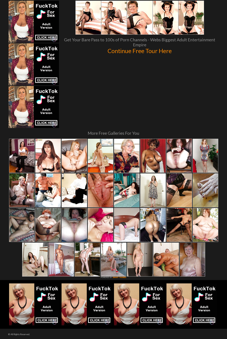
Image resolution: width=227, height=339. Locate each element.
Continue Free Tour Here (139, 50)
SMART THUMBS (119, 277)
